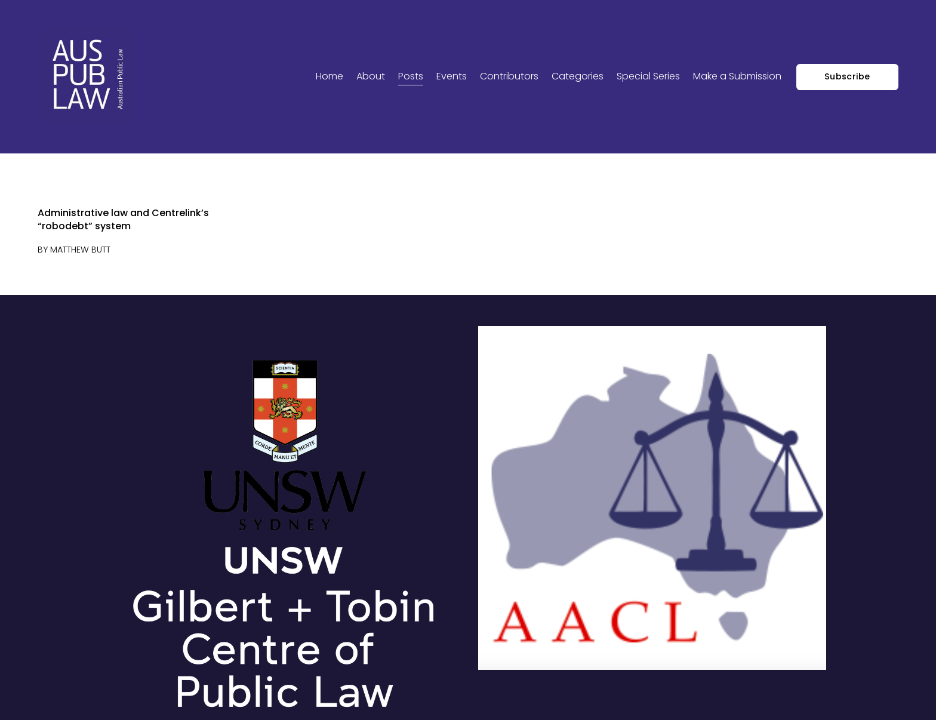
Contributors (509, 76)
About (370, 76)
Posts (410, 76)
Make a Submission (737, 76)
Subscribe (847, 76)
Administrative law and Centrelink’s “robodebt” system (123, 219)
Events (451, 76)
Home (329, 76)
